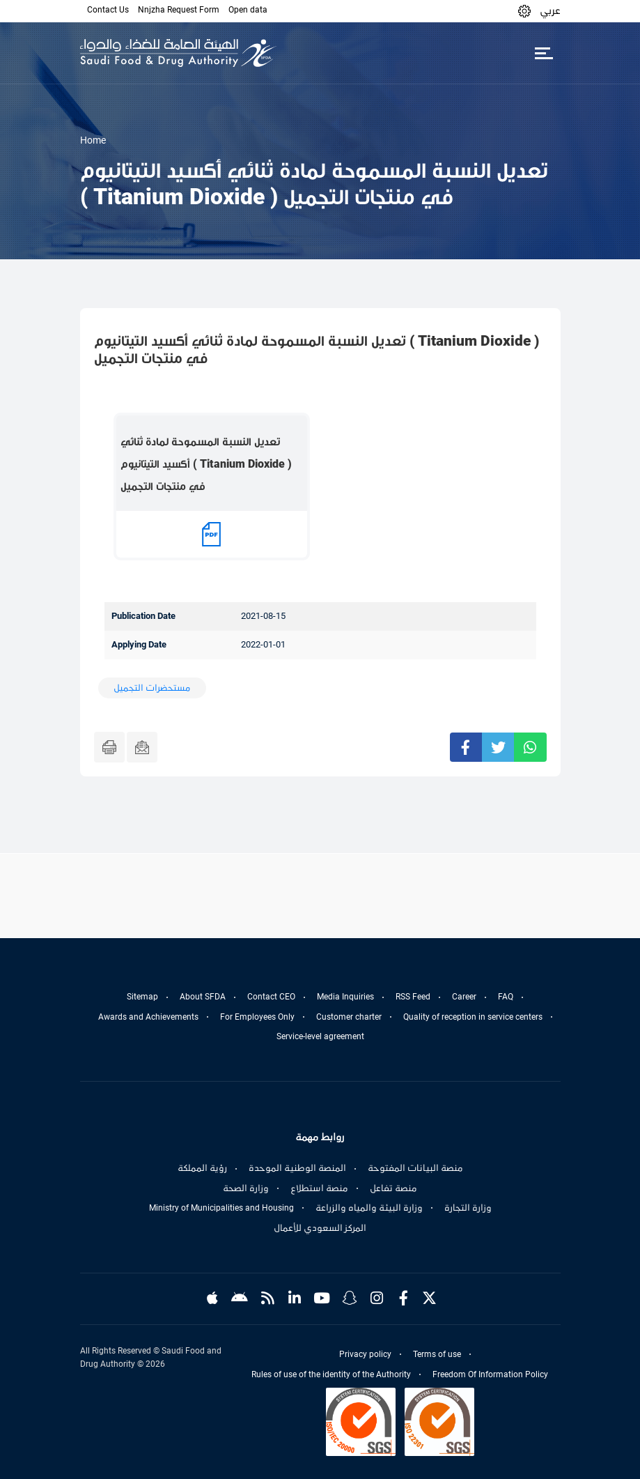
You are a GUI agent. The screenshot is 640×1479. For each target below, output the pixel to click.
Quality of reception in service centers (473, 1017)
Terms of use (437, 1354)
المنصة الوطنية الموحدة (297, 1168)
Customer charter (349, 1017)
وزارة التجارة (468, 1208)
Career (464, 997)
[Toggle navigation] (544, 53)
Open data (247, 10)
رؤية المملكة (202, 1168)
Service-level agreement (320, 1036)
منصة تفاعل (393, 1188)
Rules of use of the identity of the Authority (331, 1374)
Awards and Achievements (148, 1017)
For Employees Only (257, 1017)
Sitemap (142, 997)
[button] (524, 10)
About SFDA (203, 997)
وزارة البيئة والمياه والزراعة (369, 1208)
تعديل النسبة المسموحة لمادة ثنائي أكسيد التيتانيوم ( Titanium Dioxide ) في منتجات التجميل (206, 464)
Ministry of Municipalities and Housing (221, 1208)
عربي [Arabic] (550, 10)
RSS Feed (413, 997)
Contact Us (108, 10)
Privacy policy (365, 1354)
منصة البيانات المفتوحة (415, 1168)
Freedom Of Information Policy (490, 1374)
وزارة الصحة (246, 1188)
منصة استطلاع (319, 1188)
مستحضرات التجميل (152, 688)
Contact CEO (271, 997)
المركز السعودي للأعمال (320, 1228)
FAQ (505, 997)
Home (93, 140)
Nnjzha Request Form (178, 10)
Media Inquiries (345, 997)
